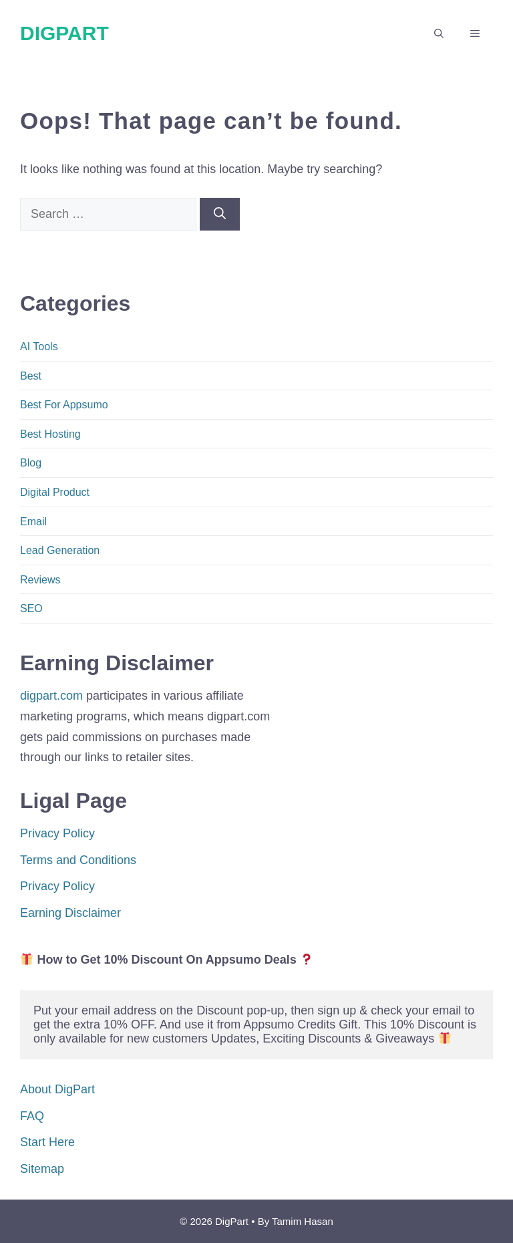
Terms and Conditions (78, 860)
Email (33, 521)
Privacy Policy (57, 833)
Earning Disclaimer (70, 913)
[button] (439, 33)
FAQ (32, 1116)
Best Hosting (50, 434)
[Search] (220, 214)
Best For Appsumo (64, 404)
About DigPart (57, 1089)
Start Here (47, 1142)
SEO (31, 608)
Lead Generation (60, 550)
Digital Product (55, 492)
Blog (30, 462)
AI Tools (39, 346)
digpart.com (51, 695)
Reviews (40, 579)
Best (30, 376)
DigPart (64, 33)
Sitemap (42, 1169)
